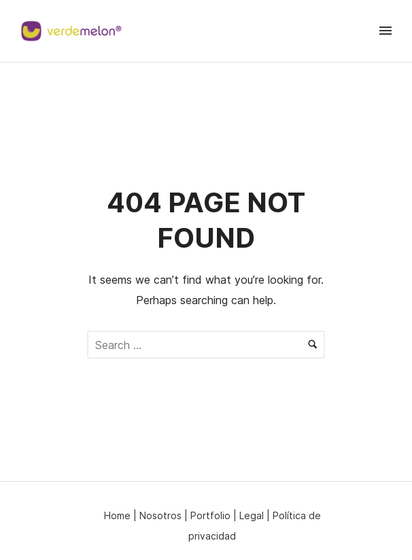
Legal (251, 515)
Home (117, 515)
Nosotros (160, 515)
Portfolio (210, 515)
